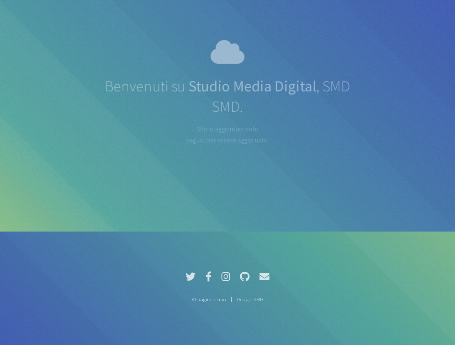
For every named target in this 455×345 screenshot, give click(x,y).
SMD (226, 106)
